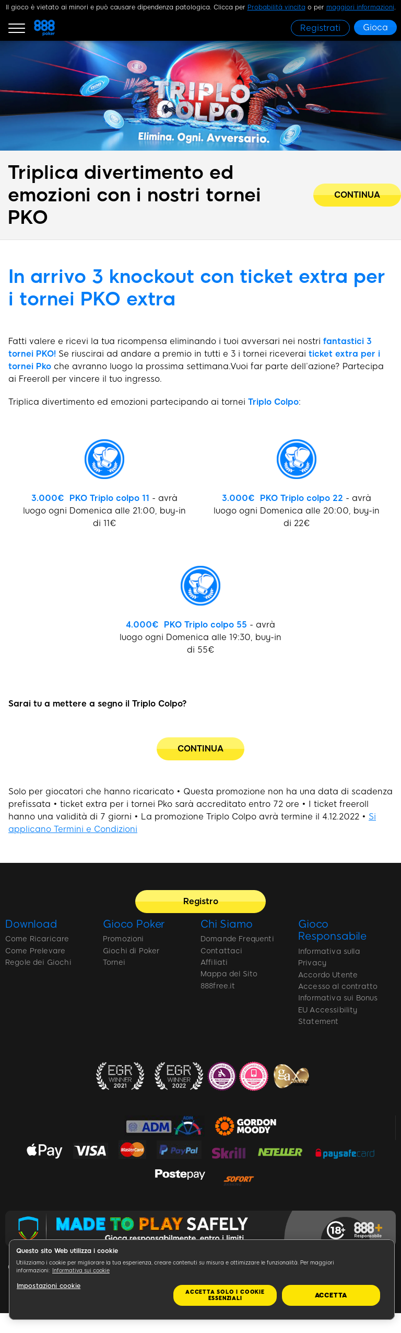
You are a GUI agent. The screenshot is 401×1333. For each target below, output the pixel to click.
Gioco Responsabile (332, 930)
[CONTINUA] (200, 748)
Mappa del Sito (228, 974)
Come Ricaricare (37, 939)
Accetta (331, 1295)
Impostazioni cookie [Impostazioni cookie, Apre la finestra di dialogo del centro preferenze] (48, 1286)
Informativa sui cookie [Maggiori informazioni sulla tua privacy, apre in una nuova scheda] (81, 1270)
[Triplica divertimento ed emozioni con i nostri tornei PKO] (357, 195)
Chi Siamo (226, 924)
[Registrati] (320, 28)
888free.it (217, 986)
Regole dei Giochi (38, 962)
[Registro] (200, 901)
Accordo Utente (328, 975)
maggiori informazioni (360, 7)
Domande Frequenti (237, 939)
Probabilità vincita (276, 7)
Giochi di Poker (131, 951)
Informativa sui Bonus (338, 998)
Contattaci (221, 951)
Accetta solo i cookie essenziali (225, 1295)
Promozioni (123, 939)
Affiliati (214, 962)
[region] (202, 1279)
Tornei (114, 962)
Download (31, 924)
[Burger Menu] (16, 28)
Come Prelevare (35, 951)
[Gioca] (375, 27)
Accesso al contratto (338, 986)
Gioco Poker (134, 924)
